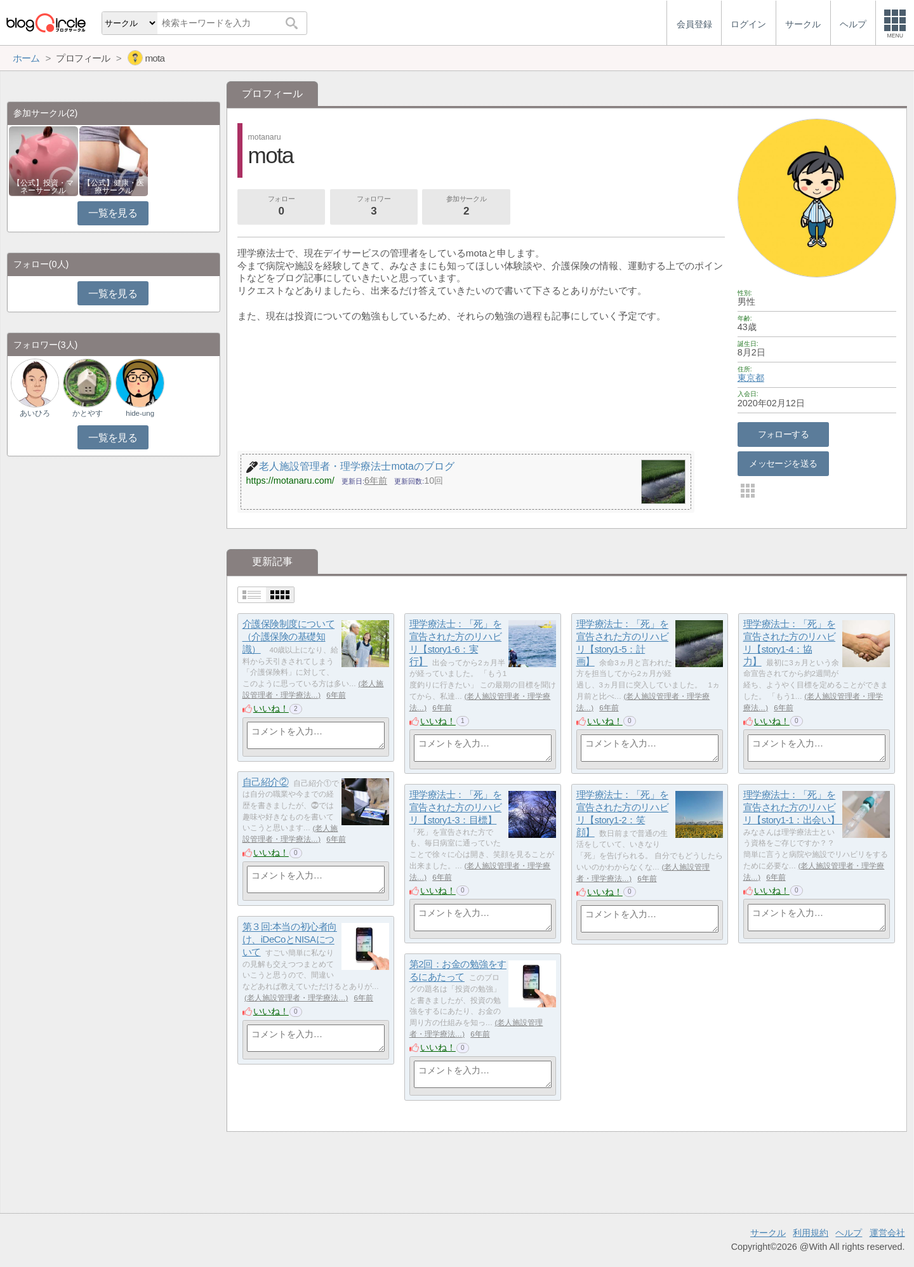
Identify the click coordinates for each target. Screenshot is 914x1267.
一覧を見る (112, 213)
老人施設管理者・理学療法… (296, 998)
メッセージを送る (783, 463)
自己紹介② (265, 782)
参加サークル (466, 207)
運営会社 (887, 1233)
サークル (768, 1233)
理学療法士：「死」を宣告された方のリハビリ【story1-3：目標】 (455, 807)
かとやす (87, 413)
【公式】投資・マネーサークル (43, 186)
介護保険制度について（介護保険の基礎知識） (288, 636)
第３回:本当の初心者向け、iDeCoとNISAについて (289, 939)
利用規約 (810, 1233)
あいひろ (35, 413)
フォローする (783, 434)
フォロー (281, 207)
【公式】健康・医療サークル (113, 186)
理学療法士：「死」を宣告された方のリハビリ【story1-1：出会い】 (796, 807)
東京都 (751, 378)
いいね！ (271, 708)
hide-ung (140, 413)
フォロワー (373, 207)
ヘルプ (848, 1233)
